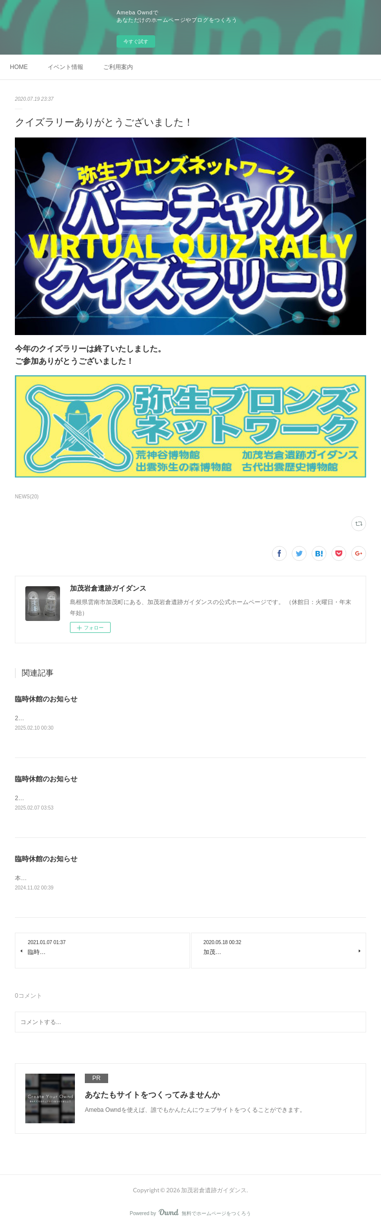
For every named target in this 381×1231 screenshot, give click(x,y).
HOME (19, 67)
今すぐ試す (136, 41)
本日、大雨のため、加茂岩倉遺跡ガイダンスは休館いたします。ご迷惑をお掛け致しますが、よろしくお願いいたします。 (178, 878)
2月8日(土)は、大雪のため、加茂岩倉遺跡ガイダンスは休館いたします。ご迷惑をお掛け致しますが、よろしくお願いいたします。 (190, 798)
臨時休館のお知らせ (46, 699)
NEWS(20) (27, 496)
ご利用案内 (118, 67)
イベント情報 (65, 67)
